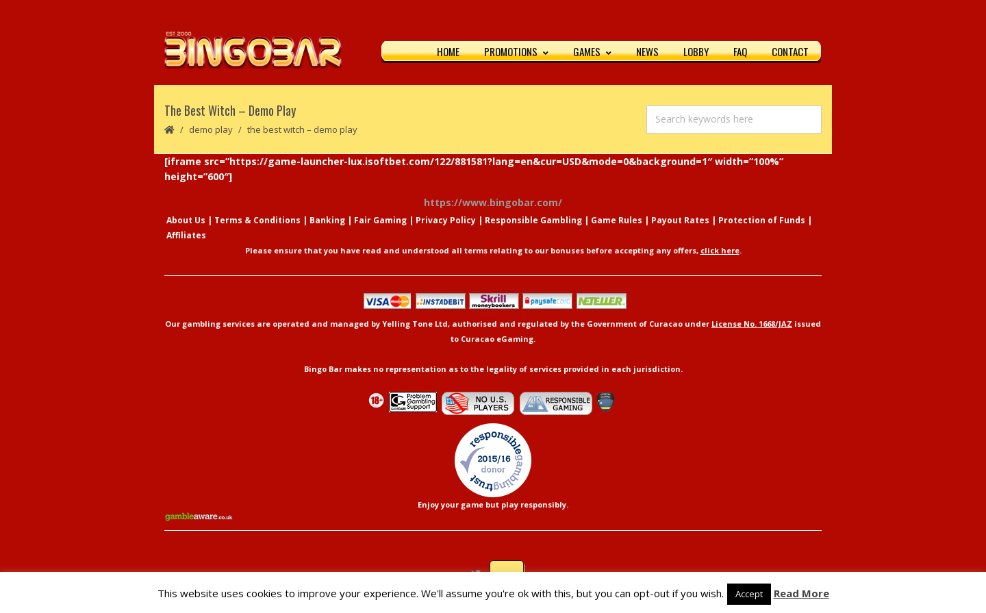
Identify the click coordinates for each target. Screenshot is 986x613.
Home (448, 51)
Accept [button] (749, 594)
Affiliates (186, 236)
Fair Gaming (380, 221)
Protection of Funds (761, 221)
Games (592, 51)
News (647, 51)
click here (720, 251)
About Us (185, 221)
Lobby (696, 51)
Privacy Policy (446, 221)
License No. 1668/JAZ (751, 324)
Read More (801, 593)
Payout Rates (680, 221)
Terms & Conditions (257, 221)
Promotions (516, 51)
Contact (790, 51)
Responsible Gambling (533, 221)
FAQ (740, 51)
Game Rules (616, 221)
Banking (327, 221)
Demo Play (211, 130)
